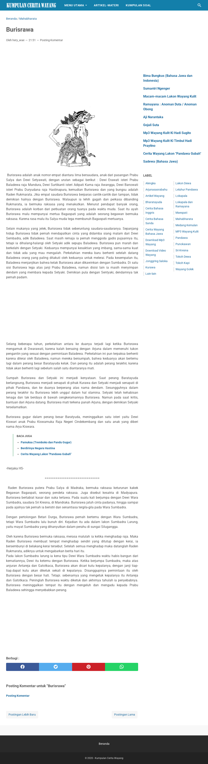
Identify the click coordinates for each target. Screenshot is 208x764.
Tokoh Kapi (183, 263)
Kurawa (150, 267)
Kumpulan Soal (138, 5)
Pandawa (182, 237)
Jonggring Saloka (156, 261)
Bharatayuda (153, 202)
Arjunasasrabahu (156, 189)
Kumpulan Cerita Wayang (109, 758)
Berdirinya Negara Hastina (38, 448)
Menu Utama (74, 5)
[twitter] (55, 667)
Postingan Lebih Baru (22, 714)
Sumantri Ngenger (156, 88)
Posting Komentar (51, 40)
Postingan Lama (124, 714)
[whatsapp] (121, 667)
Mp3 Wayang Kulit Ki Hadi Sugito (167, 133)
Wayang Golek (185, 269)
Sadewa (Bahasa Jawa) (160, 161)
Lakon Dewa (183, 183)
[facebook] (22, 667)
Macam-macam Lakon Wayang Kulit (169, 96)
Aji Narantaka (153, 117)
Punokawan (183, 244)
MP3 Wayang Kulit (187, 231)
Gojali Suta (151, 125)
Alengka (150, 183)
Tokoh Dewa (183, 256)
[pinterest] (88, 667)
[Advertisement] (72, 75)
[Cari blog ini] (199, 5)
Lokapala (181, 195)
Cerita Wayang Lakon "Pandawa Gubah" (46, 454)
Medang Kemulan (187, 225)
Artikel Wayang (154, 195)
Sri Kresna (182, 250)
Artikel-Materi (106, 5)
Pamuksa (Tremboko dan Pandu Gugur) (46, 442)
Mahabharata (184, 219)
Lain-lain (150, 273)
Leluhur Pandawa (187, 189)
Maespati (181, 212)
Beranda (104, 743)
